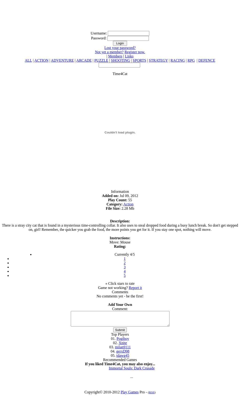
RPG (191, 60)
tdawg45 (122, 358)
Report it (135, 288)
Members (115, 56)
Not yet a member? (109, 52)
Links (129, 56)
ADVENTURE (62, 60)
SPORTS (139, 60)
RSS (152, 395)
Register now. (134, 52)
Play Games (130, 395)
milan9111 (123, 350)
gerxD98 (122, 354)
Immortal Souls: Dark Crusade (132, 371)
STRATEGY (158, 60)
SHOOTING (120, 60)
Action (128, 204)
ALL (28, 60)
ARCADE (84, 60)
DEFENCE (206, 60)
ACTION (41, 60)
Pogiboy (122, 341)
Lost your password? (119, 48)
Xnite (123, 346)
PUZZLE (101, 60)
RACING (177, 60)
